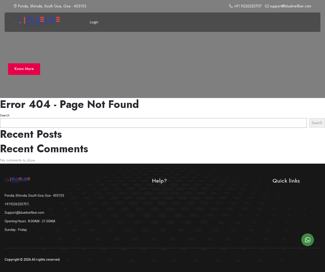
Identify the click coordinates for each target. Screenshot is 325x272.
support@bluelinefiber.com (288, 6)
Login (94, 22)
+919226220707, (17, 204)
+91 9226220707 (245, 6)
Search (4, 115)
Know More (24, 68)
